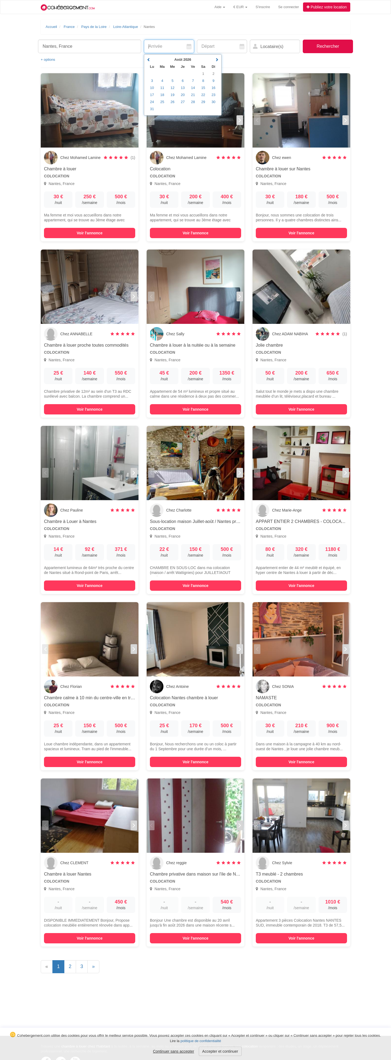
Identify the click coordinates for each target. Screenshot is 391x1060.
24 (152, 102)
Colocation (160, 169)
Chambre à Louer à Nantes (70, 521)
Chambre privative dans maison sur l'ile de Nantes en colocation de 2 (216, 874)
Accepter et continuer (220, 1051)
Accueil (51, 27)
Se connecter (288, 7)
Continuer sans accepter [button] (173, 1051)
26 (172, 102)
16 (213, 88)
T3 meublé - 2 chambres (279, 874)
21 (193, 95)
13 (183, 88)
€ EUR (240, 7)
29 (203, 102)
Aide (220, 7)
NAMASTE (266, 697)
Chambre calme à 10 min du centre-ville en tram (90, 697)
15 (203, 88)
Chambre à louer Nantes (67, 874)
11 (162, 88)
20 (183, 95)
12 (172, 88)
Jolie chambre (269, 345)
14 (193, 88)
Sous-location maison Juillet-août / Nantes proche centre (204, 521)
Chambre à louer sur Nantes (283, 169)
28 (193, 102)
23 (213, 95)
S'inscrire (263, 7)
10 (152, 88)
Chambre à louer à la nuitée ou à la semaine (192, 345)
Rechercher (328, 46)
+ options (48, 60)
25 (162, 102)
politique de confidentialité (201, 1041)
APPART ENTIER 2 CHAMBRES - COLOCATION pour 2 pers (315, 521)
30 (213, 102)
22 (203, 95)
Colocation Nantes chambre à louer (184, 697)
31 (152, 109)
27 (183, 102)
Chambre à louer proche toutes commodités (86, 345)
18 (162, 95)
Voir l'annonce (90, 233)
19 (172, 95)
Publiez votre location (327, 7)
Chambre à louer (60, 169)
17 (152, 95)
